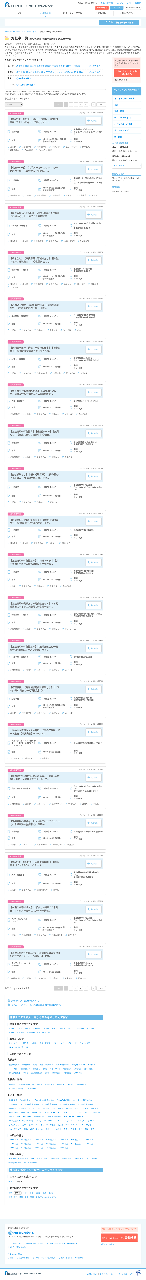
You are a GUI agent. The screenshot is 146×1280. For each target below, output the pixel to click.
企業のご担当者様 (107, 3)
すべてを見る (119, 166)
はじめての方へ (127, 13)
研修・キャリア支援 (72, 13)
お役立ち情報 (100, 13)
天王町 (49, 72)
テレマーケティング (123, 118)
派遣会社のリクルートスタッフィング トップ (21, 32)
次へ (101, 105)
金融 (116, 105)
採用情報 (138, 3)
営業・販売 (119, 111)
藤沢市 (48, 66)
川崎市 (26, 66)
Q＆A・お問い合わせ (133, 7)
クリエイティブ (121, 130)
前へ (58, 105)
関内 (81, 72)
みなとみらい (59, 72)
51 (93, 105)
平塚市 (55, 66)
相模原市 (40, 66)
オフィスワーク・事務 (124, 98)
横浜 (18, 72)
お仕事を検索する (23, 1233)
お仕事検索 (45, 13)
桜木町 (35, 72)
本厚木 (42, 72)
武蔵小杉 (69, 72)
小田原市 (76, 66)
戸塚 (76, 72)
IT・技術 (118, 137)
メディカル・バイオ (123, 124)
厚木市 (33, 66)
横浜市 (19, 66)
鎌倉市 (62, 66)
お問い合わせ (92, 1274)
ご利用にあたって (126, 1274)
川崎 (23, 72)
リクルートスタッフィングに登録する (119, 1238)
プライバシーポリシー (108, 1274)
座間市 (68, 66)
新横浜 (29, 72)
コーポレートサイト (124, 3)
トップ (18, 13)
